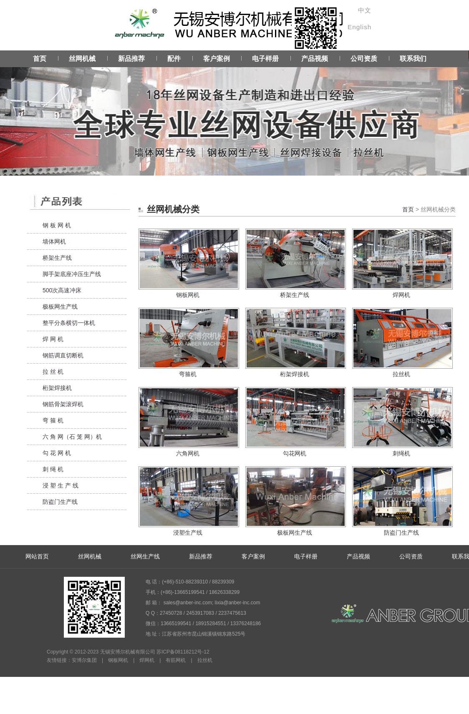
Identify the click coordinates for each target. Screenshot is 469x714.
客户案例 (216, 58)
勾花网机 (294, 453)
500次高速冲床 (62, 290)
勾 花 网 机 (57, 453)
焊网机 (401, 295)
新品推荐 (131, 58)
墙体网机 (54, 241)
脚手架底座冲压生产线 (72, 274)
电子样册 (265, 58)
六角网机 (187, 453)
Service (234, 113)
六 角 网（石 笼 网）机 (72, 436)
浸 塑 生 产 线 (60, 485)
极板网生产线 (60, 306)
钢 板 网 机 (57, 225)
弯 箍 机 (53, 420)
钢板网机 (187, 295)
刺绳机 (401, 453)
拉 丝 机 (53, 371)
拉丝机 (401, 374)
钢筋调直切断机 (63, 355)
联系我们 (413, 58)
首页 (39, 58)
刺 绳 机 (53, 469)
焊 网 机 (53, 339)
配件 (174, 58)
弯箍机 (188, 374)
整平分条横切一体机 (69, 322)
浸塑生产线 (187, 532)
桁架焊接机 (57, 388)
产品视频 (314, 58)
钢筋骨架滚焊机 (63, 404)
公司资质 (363, 58)
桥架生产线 (57, 257)
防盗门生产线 (60, 501)
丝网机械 (82, 58)
